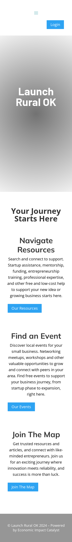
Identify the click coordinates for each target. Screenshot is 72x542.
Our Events (21, 406)
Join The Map (23, 486)
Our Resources (25, 308)
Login (55, 24)
